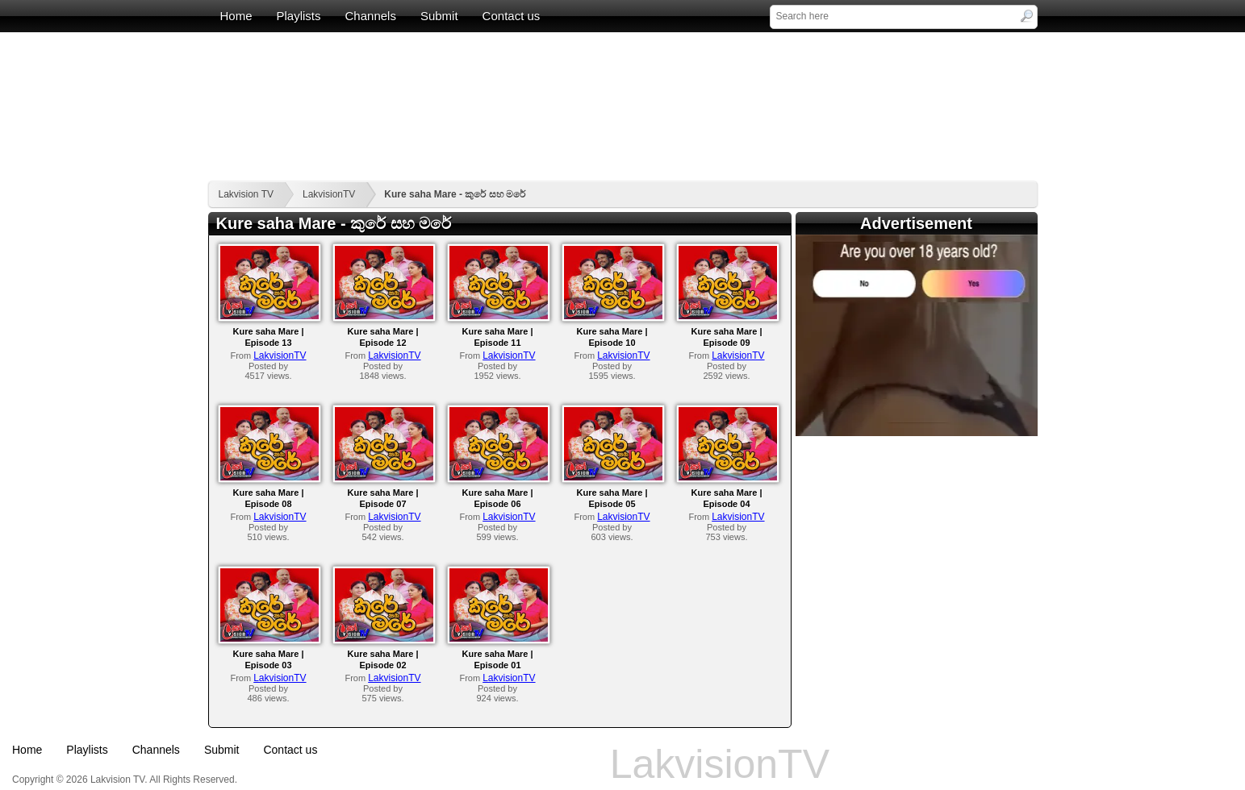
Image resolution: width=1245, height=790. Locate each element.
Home (236, 16)
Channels (370, 16)
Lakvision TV (246, 194)
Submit (439, 16)
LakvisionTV (329, 194)
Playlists (299, 16)
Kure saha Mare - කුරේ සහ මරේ (454, 194)
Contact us (512, 16)
